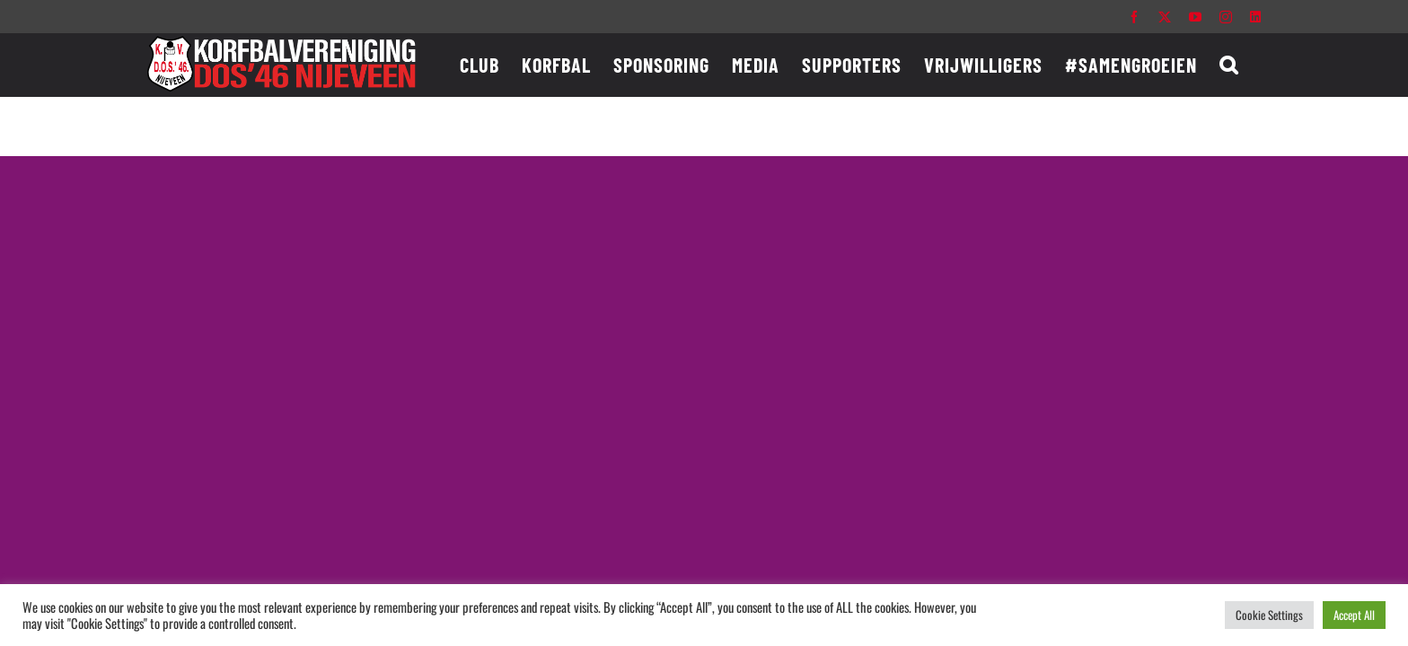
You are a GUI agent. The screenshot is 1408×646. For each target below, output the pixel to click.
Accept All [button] (1354, 615)
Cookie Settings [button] (1269, 615)
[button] (1251, 64)
